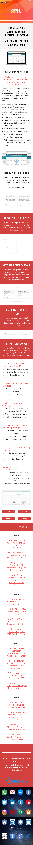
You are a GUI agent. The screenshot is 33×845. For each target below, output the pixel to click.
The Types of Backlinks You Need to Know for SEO (17, 737)
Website (20, 827)
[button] (2, 2)
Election (20, 841)
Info (12, 841)
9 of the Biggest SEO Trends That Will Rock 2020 (17, 611)
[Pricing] (24, 511)
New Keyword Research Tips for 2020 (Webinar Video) (16, 631)
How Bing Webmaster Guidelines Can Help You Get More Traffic (17, 555)
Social (4, 841)
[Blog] (8, 511)
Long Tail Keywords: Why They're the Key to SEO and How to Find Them (16, 544)
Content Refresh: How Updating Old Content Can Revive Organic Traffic (17, 716)
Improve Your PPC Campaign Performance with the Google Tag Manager (17, 652)
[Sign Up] (24, 518)
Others (28, 841)
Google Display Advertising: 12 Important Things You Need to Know (17, 566)
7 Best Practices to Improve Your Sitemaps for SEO (16, 675)
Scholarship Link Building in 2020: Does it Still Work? (17, 601)
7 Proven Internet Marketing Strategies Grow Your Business (16, 727)
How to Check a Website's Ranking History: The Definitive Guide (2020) (16, 580)
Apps (29, 827)
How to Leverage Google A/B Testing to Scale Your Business (17, 685)
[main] (16, 11)
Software (12, 827)
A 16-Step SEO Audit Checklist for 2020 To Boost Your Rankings (16, 621)
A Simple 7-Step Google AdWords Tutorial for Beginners (17, 704)
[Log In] (8, 518)
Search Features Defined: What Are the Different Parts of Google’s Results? (16, 664)
